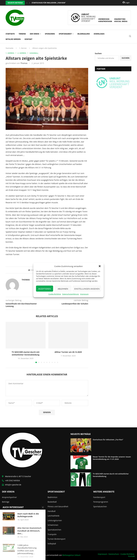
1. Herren (23, 48)
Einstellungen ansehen (87, 288)
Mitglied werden (13, 39)
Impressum (84, 294)
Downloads (99, 34)
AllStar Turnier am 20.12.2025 (68, 352)
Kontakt (28, 39)
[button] (99, 266)
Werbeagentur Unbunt (71, 555)
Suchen (98, 53)
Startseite (10, 34)
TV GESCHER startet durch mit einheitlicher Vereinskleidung (25, 353)
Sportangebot (65, 34)
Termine (22, 34)
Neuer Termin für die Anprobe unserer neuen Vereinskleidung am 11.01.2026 (112, 458)
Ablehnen (63, 288)
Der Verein (34, 34)
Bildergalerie (83, 34)
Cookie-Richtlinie (54, 294)
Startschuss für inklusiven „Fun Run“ (108, 439)
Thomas (23, 63)
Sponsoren (50, 34)
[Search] (130, 36)
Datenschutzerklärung (70, 294)
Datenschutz (114, 554)
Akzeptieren (44, 288)
